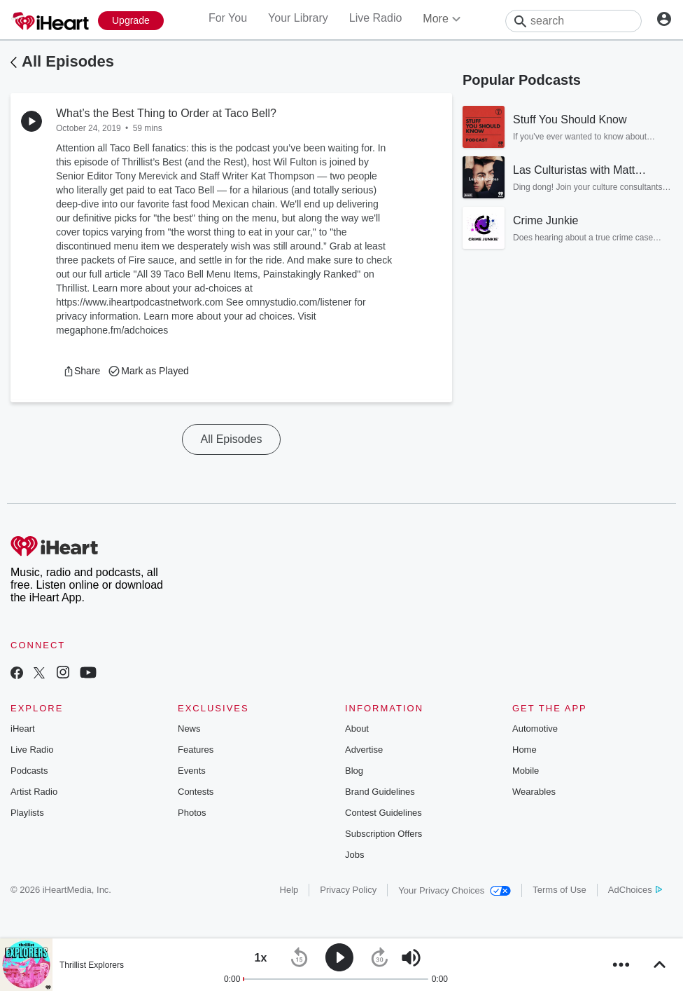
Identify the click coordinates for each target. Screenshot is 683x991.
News (189, 728)
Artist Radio (33, 791)
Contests (195, 791)
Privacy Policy (348, 889)
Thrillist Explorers (91, 965)
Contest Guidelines (383, 812)
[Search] (573, 21)
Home (524, 749)
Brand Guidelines (380, 791)
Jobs (354, 854)
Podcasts (29, 770)
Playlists (27, 812)
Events (192, 770)
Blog (354, 770)
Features (195, 749)
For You (228, 18)
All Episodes (68, 61)
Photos (192, 812)
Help (289, 889)
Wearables (534, 791)
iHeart (22, 728)
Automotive (535, 728)
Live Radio (375, 18)
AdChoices (635, 889)
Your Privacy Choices (454, 890)
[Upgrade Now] (131, 20)
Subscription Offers (383, 833)
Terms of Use (559, 889)
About (357, 728)
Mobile (525, 770)
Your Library (298, 18)
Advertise (364, 749)
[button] (81, 371)
